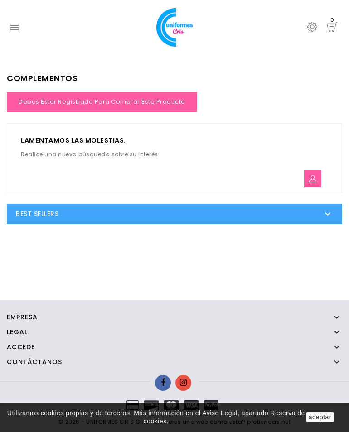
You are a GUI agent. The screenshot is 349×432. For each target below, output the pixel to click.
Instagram (183, 383)
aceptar (320, 417)
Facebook (163, 383)
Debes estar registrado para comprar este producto (102, 101)
